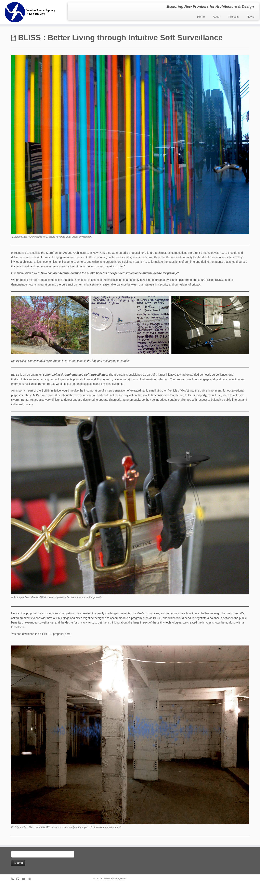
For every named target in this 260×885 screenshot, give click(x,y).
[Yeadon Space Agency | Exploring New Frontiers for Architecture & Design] (30, 12)
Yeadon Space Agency (113, 878)
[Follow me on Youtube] (25, 879)
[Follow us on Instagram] (30, 879)
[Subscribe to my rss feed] (13, 879)
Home (201, 16)
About (216, 16)
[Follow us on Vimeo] (19, 879)
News (250, 16)
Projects (233, 16)
